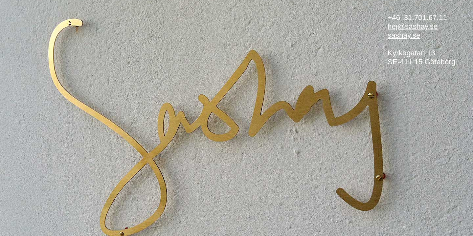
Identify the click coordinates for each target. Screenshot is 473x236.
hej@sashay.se (413, 26)
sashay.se (404, 35)
